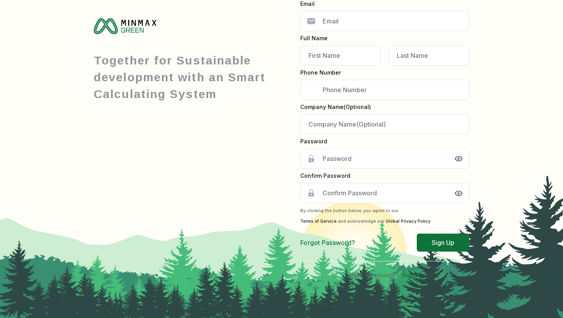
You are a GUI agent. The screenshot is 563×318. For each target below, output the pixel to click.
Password (313, 141)
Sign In (411, 275)
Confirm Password (325, 175)
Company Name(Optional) (335, 107)
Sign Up (443, 243)
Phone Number (320, 72)
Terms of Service (318, 221)
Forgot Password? (327, 243)
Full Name (314, 38)
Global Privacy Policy (407, 221)
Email (307, 3)
